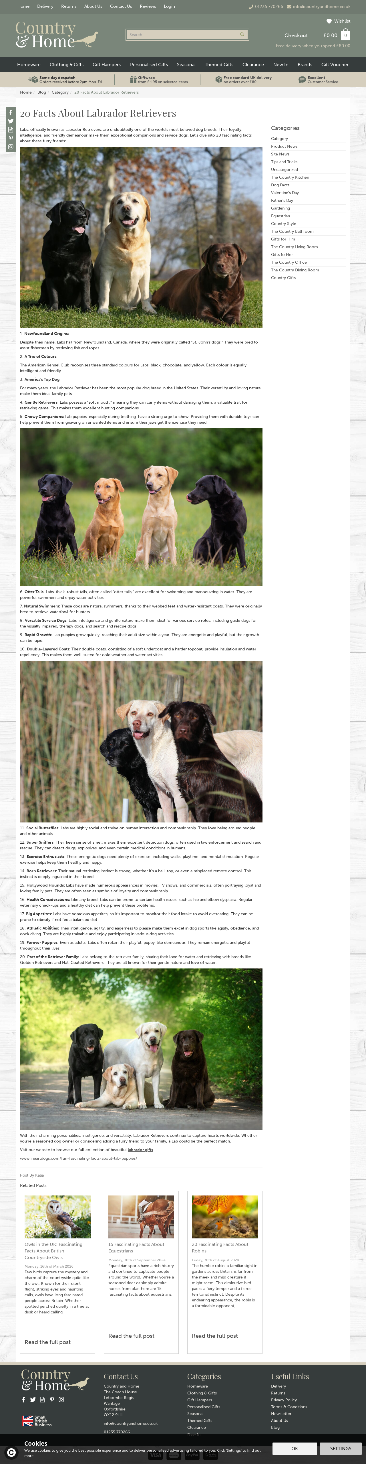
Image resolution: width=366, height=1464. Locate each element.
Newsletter (281, 1413)
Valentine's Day (285, 192)
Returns (278, 1393)
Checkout (296, 35)
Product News (284, 146)
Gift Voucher (335, 64)
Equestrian (280, 216)
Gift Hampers (199, 1400)
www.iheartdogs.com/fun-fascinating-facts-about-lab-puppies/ (78, 1158)
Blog (275, 1427)
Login (169, 6)
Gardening (280, 208)
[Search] (182, 34)
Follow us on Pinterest (10, 138)
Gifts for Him (283, 239)
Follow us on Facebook (10, 112)
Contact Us (121, 6)
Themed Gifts (199, 1420)
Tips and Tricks (284, 161)
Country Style (283, 223)
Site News (280, 154)
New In (281, 64)
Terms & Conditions (289, 1406)
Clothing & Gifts (202, 1393)
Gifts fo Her (282, 254)
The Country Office (289, 262)
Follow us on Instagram (10, 146)
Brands (305, 64)
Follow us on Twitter (10, 121)
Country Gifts (283, 277)
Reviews (148, 6)
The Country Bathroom (292, 231)
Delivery (278, 1386)
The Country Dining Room (295, 270)
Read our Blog (10, 129)
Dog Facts (280, 185)
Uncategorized (284, 169)
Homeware (197, 1386)
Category (279, 138)
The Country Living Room (294, 246)
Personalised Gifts (203, 1406)
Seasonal (195, 1413)
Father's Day (282, 200)
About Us (279, 1420)
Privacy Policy (284, 1400)
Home (23, 6)
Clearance (196, 1427)
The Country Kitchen (290, 177)
